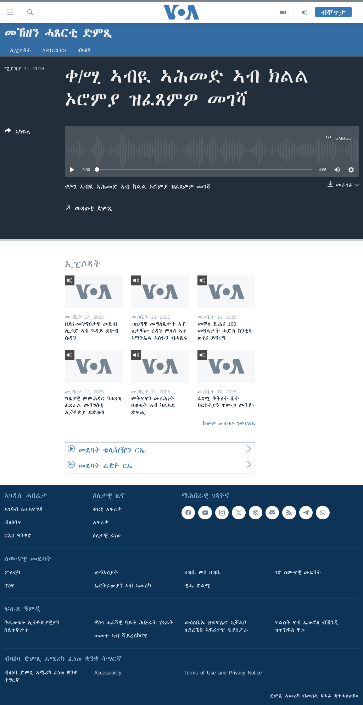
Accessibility (107, 673)
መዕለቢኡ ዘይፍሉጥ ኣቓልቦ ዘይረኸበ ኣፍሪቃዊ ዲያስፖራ (216, 626)
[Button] (17, 133)
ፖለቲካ (12, 572)
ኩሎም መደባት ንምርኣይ (229, 423)
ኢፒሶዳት (20, 50)
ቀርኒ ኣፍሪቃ (107, 509)
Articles (54, 50)
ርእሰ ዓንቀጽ (18, 535)
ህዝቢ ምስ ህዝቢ (202, 572)
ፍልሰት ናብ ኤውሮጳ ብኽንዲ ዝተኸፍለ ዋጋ (306, 626)
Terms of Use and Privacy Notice (223, 673)
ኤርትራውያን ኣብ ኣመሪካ (122, 586)
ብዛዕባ (84, 50)
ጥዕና (9, 586)
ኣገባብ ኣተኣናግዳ (23, 509)
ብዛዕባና (12, 522)
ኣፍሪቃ (100, 522)
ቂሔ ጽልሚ (197, 586)
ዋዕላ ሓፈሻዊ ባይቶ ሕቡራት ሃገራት (133, 622)
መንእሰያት (106, 572)
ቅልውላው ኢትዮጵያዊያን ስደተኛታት (31, 626)
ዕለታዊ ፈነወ (107, 535)
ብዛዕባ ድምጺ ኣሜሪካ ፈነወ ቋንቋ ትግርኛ (40, 676)
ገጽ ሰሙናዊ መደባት (297, 572)
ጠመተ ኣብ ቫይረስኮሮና (120, 636)
